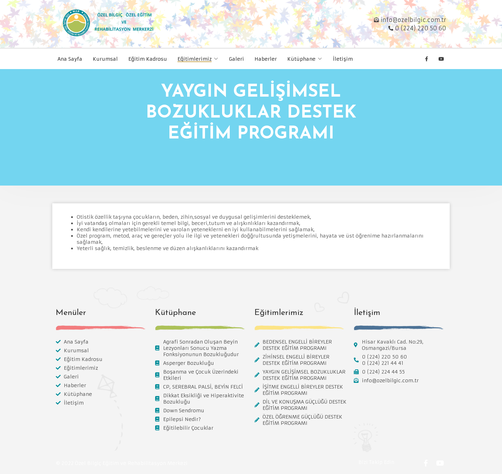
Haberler (265, 59)
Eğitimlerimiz (194, 59)
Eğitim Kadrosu (147, 59)
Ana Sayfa (70, 59)
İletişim (343, 59)
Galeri (236, 59)
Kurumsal (105, 59)
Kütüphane (301, 59)
